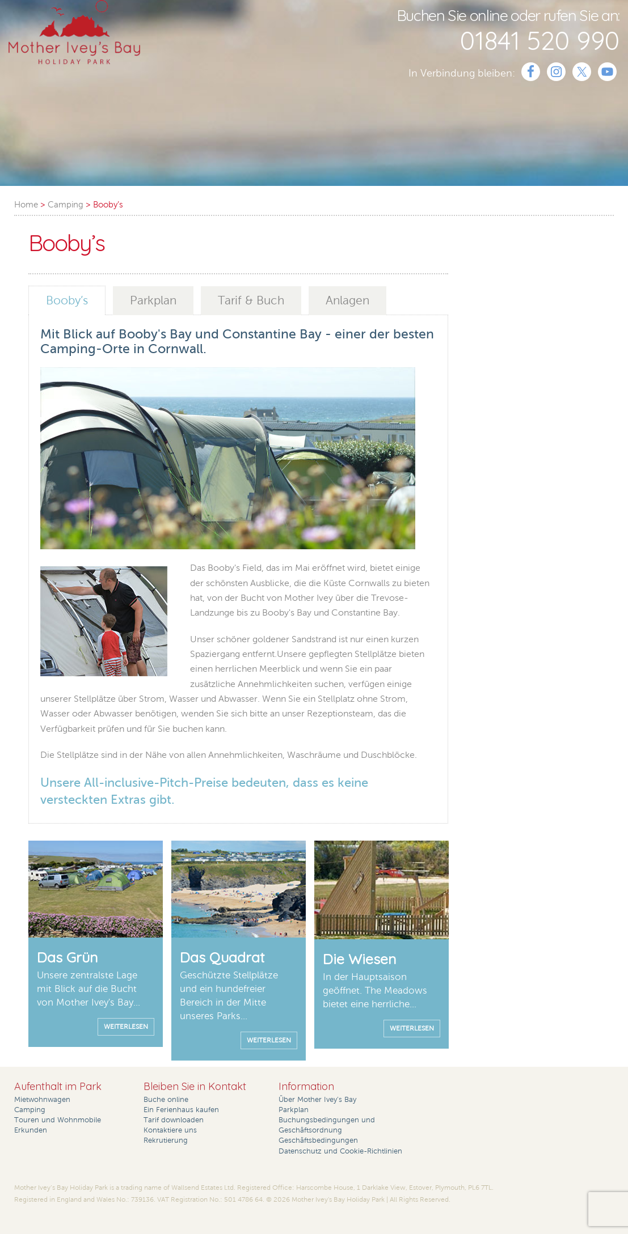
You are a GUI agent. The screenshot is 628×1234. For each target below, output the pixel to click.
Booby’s (67, 300)
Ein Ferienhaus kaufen (181, 1110)
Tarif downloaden (174, 1120)
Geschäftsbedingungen (318, 1140)
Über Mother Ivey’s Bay (317, 1100)
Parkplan (153, 300)
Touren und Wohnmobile (57, 1120)
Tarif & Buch (251, 300)
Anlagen (347, 300)
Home (26, 204)
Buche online (166, 1100)
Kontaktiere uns (170, 1130)
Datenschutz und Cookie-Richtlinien (340, 1151)
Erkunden (30, 1130)
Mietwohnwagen (42, 1100)
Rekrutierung (166, 1140)
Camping (29, 1110)
